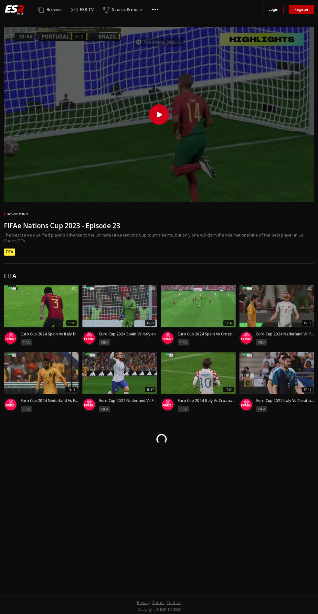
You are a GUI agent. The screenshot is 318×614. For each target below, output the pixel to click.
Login (273, 9)
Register (301, 9)
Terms (158, 602)
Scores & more (127, 9)
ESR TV (87, 9)
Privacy (143, 602)
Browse (54, 9)
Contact (173, 602)
